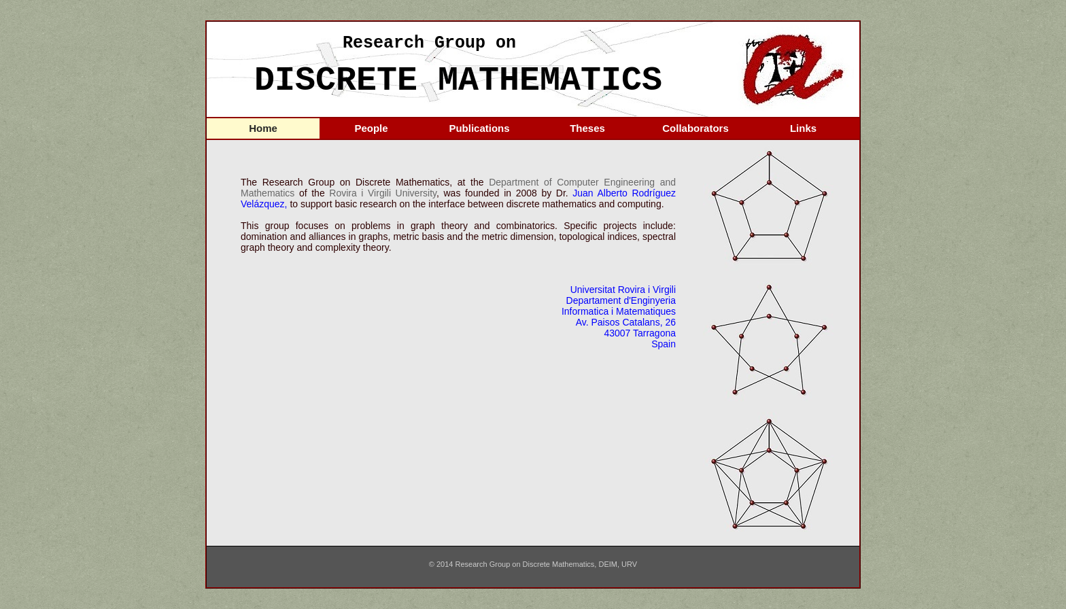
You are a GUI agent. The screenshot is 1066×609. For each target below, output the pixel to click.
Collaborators (695, 128)
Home (263, 128)
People (371, 128)
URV (629, 564)
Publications (479, 128)
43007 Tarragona (640, 333)
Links (803, 128)
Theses (587, 128)
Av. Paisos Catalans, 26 (626, 322)
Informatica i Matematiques (619, 311)
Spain (663, 343)
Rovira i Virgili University (382, 193)
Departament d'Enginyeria (621, 300)
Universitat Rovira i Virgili (623, 289)
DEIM (607, 564)
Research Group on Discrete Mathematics (525, 564)
